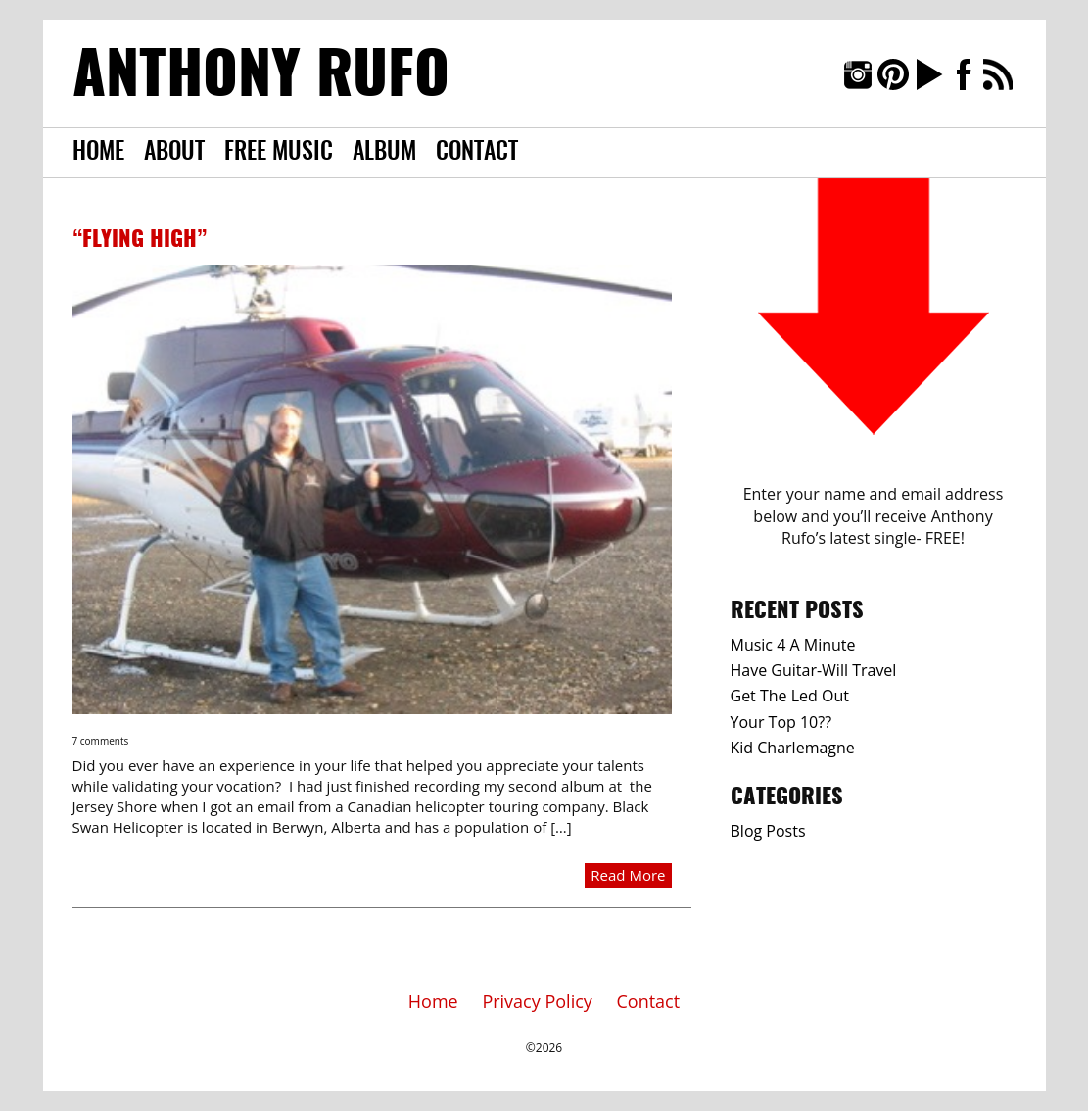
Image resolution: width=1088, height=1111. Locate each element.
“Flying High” (139, 240)
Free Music (278, 153)
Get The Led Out (790, 695)
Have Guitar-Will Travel (814, 670)
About (174, 153)
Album (384, 153)
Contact (477, 153)
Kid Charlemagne (793, 747)
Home (98, 153)
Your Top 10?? (781, 722)
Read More (628, 875)
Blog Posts (768, 831)
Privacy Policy (536, 1001)
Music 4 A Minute (793, 644)
